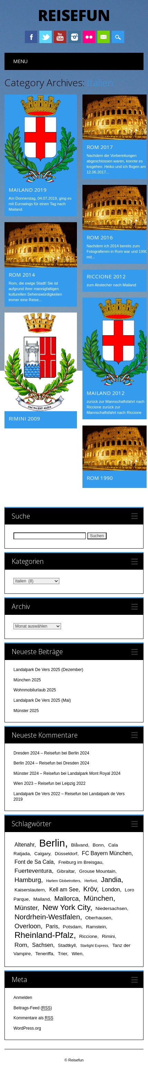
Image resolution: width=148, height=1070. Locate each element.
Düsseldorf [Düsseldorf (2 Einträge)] (66, 853)
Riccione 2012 (106, 276)
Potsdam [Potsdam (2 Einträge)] (72, 926)
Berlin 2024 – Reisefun (34, 762)
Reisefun (74, 15)
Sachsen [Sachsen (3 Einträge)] (42, 944)
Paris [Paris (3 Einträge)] (52, 926)
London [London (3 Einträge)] (111, 889)
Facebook (31, 37)
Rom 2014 (22, 274)
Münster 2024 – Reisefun (36, 772)
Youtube (60, 37)
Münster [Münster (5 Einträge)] (26, 907)
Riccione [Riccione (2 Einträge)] (88, 935)
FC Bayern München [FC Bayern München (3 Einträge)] (106, 853)
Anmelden (22, 996)
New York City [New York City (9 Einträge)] (66, 906)
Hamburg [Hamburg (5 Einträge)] (27, 879)
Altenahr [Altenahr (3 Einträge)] (24, 844)
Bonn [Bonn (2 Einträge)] (98, 844)
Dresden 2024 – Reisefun (36, 752)
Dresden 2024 (76, 762)
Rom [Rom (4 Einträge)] (20, 944)
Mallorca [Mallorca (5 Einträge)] (66, 897)
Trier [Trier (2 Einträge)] (62, 953)
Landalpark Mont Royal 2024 (94, 772)
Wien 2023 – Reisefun (33, 783)
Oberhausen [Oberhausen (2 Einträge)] (98, 917)
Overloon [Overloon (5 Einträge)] (27, 925)
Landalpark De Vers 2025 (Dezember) (48, 669)
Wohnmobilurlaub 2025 (34, 689)
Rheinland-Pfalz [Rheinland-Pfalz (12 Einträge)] (43, 934)
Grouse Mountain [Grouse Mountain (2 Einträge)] (97, 870)
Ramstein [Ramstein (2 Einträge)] (96, 926)
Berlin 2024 (78, 752)
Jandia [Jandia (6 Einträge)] (111, 879)
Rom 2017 (100, 146)
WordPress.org (27, 1027)
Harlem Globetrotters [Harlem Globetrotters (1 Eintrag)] (63, 880)
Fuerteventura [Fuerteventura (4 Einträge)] (33, 870)
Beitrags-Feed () (32, 1007)
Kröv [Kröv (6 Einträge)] (90, 888)
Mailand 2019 (28, 189)
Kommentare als (33, 1017)
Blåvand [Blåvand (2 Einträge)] (79, 844)
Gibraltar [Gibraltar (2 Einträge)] (66, 870)
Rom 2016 (100, 237)
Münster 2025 (26, 710)
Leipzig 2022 (74, 783)
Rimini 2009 (24, 418)
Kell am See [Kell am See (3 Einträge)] (64, 889)
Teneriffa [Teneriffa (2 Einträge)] (44, 953)
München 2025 (27, 679)
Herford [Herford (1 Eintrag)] (91, 880)
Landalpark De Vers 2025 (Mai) (42, 699)
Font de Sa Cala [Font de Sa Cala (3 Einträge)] (33, 861)
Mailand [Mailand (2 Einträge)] (41, 898)
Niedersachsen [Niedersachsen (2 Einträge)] (111, 907)
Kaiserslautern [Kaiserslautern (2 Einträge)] (29, 889)
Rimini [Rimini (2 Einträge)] (108, 935)
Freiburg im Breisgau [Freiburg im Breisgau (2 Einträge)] (80, 861)
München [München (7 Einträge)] (98, 897)
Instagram (74, 37)
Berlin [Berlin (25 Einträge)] (52, 842)
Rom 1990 (100, 477)
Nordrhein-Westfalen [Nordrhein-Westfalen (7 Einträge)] (47, 916)
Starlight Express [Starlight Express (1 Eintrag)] (94, 945)
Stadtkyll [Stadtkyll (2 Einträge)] (67, 944)
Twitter (45, 37)
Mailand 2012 (106, 392)
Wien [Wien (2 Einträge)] (77, 953)
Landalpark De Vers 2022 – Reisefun (47, 793)
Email (103, 37)
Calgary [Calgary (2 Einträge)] (42, 853)
